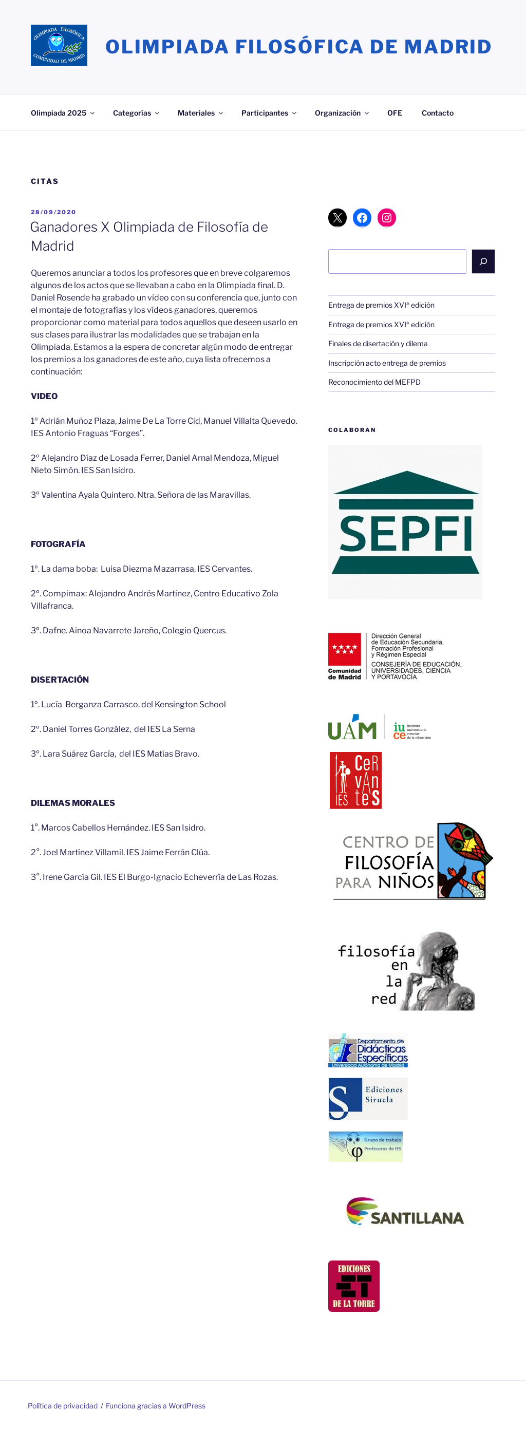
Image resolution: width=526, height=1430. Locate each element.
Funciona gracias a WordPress (155, 1405)
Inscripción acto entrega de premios (387, 363)
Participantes (269, 112)
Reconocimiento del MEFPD (374, 382)
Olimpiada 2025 (63, 112)
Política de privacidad (63, 1405)
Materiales (201, 112)
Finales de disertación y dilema (378, 343)
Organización (342, 112)
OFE (394, 112)
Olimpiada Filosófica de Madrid (299, 46)
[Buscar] (483, 261)
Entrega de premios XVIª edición (381, 304)
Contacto (438, 112)
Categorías (137, 112)
